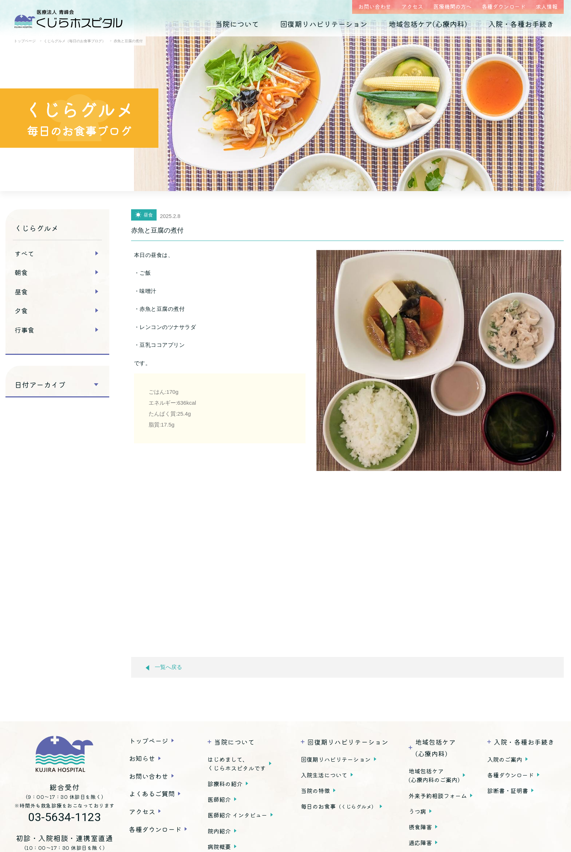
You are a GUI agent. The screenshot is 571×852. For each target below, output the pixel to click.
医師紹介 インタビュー (237, 815)
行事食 (24, 329)
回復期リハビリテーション (323, 24)
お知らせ (142, 758)
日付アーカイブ (40, 384)
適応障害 (420, 842)
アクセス (412, 6)
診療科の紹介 (225, 783)
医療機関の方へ (452, 6)
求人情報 (547, 6)
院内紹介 (219, 831)
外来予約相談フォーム (438, 795)
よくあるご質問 (152, 793)
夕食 (21, 310)
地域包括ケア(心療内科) (428, 24)
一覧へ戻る (164, 667)
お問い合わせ (374, 6)
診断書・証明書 (507, 790)
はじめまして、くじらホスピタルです (237, 763)
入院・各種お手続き (521, 24)
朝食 (21, 272)
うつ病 (417, 811)
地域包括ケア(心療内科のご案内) (434, 775)
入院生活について (324, 774)
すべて (24, 253)
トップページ (148, 740)
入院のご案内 (504, 759)
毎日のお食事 (339, 806)
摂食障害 (420, 827)
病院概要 (219, 846)
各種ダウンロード (503, 6)
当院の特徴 (315, 790)
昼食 (21, 291)
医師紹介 (219, 799)
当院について (237, 24)
